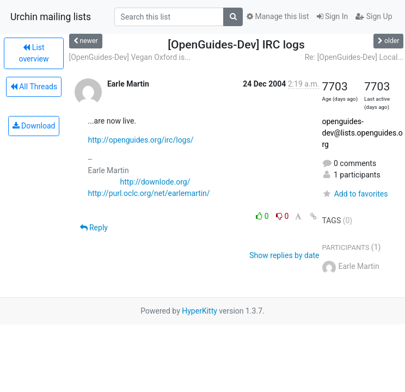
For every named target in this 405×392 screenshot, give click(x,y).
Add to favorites (355, 193)
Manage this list (278, 16)
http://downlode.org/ (155, 181)
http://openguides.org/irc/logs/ (141, 140)
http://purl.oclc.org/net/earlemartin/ (149, 193)
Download (34, 125)
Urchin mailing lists (50, 16)
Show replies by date (284, 255)
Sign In (332, 16)
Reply (94, 227)
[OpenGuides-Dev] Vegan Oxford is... (130, 57)
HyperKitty (199, 311)
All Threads (33, 86)
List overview (34, 53)
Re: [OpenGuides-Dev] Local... (354, 57)
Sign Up (373, 16)
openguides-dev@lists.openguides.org (362, 133)
